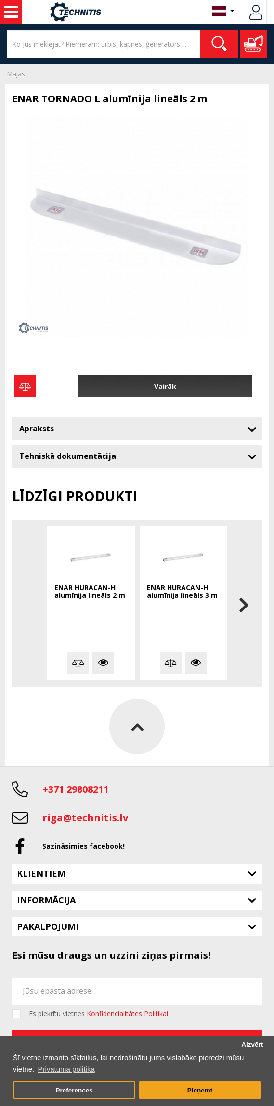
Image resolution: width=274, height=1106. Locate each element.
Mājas (16, 73)
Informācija (46, 900)
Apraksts (36, 428)
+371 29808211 (75, 789)
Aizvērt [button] (252, 1044)
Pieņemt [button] (200, 1090)
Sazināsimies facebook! (83, 846)
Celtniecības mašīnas (11, 12)
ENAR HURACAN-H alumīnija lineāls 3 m (182, 592)
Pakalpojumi (47, 926)
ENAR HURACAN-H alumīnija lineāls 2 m (89, 592)
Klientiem (41, 873)
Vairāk (165, 386)
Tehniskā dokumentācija (67, 456)
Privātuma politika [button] (66, 1069)
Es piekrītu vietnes (98, 1013)
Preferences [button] (73, 1090)
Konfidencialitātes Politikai (127, 1013)
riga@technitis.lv (85, 817)
